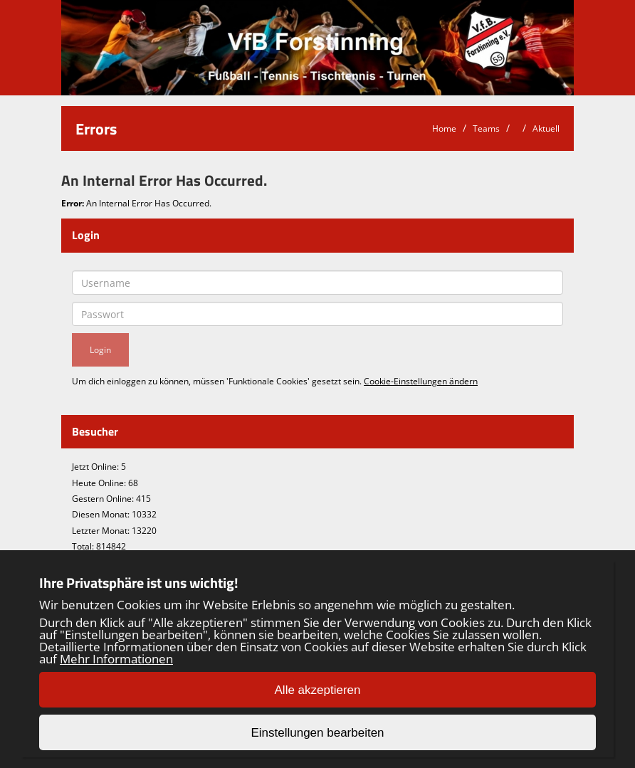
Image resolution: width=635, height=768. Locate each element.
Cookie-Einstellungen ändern (421, 381)
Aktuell (546, 128)
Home (444, 128)
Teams (486, 128)
